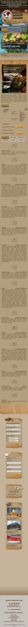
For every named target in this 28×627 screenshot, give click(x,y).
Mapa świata (14, 615)
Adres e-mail (9, 460)
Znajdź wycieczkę (16, 17)
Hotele (13, 140)
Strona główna (7, 55)
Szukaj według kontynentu (12, 431)
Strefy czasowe (14, 620)
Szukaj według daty (10, 435)
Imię (8, 465)
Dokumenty (5, 140)
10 (20, 27)
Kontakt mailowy (15, 609)
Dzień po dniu (5, 137)
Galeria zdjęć (13, 137)
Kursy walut (14, 618)
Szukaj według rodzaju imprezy (13, 423)
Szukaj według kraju (10, 427)
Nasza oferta (15, 55)
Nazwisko (9, 469)
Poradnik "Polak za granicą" (14, 617)
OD (7, 438)
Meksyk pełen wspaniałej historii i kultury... (12, 532)
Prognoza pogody (14, 616)
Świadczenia (21, 137)
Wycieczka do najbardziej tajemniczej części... (12, 519)
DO (7, 440)
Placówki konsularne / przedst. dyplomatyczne (14, 621)
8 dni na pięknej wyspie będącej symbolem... (12, 545)
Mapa (21, 140)
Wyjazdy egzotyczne (16, 14)
